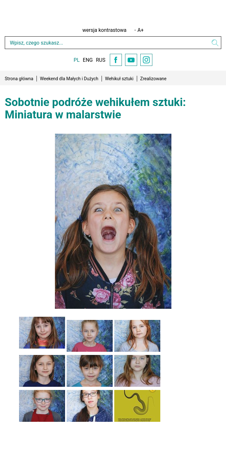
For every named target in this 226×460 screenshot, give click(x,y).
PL (77, 60)
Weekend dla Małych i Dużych (69, 78)
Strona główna (19, 78)
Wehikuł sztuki (119, 78)
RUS (100, 60)
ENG (88, 60)
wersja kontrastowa (105, 30)
